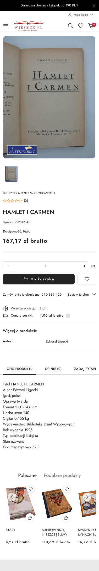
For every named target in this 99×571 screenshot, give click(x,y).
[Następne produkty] (87, 497)
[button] (15, 201)
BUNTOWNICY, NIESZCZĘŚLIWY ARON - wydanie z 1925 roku (55, 532)
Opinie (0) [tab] (53, 369)
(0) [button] (26, 200)
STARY (10, 530)
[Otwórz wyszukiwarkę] (70, 25)
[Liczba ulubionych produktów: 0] (80, 25)
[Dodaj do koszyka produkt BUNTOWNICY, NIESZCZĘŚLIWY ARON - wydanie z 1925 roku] (66, 517)
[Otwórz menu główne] (5, 25)
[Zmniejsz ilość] (6, 266)
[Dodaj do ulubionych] (86, 279)
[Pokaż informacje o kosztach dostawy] (68, 315)
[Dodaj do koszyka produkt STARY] (30, 517)
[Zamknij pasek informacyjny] (94, 5)
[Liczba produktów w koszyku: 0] (90, 25)
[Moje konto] (80, 15)
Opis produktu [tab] (20, 369)
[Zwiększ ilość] (84, 266)
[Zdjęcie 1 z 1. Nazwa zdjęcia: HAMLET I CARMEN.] (11, 174)
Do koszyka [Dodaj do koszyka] (38, 279)
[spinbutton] (45, 266)
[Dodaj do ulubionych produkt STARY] (30, 489)
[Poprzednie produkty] (12, 497)
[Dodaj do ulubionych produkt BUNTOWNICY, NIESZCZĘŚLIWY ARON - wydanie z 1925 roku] (66, 489)
